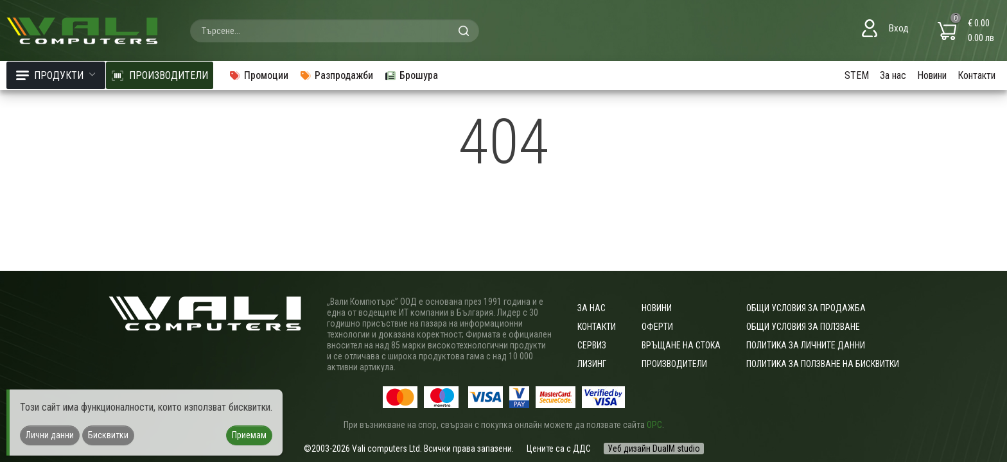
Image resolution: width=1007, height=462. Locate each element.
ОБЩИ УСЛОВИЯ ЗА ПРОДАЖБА (806, 308)
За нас (893, 75)
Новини (932, 75)
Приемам (249, 435)
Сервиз (591, 345)
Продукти (56, 75)
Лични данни (50, 435)
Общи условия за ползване (803, 326)
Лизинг (591, 364)
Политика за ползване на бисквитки (822, 364)
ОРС (654, 425)
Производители (674, 364)
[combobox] (334, 30)
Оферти (657, 326)
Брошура (411, 75)
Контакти (976, 75)
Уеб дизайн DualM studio (654, 448)
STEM (857, 75)
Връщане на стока (681, 345)
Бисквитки (108, 435)
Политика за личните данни (805, 345)
